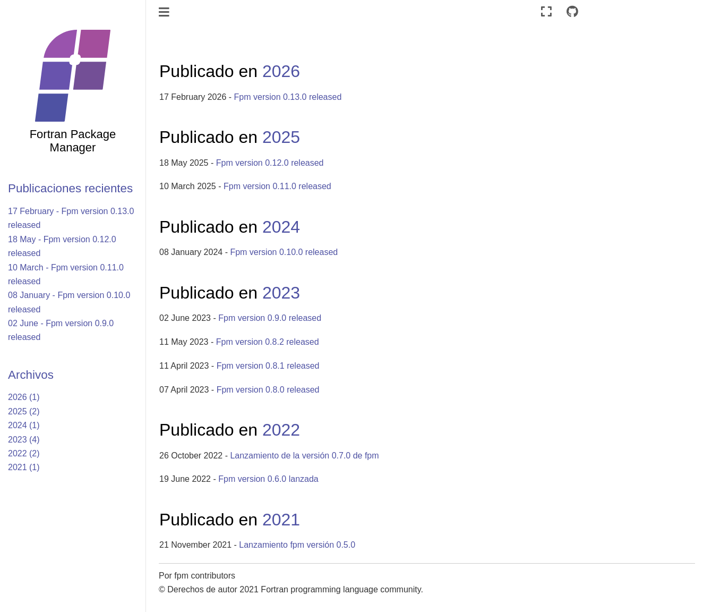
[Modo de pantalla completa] (546, 12)
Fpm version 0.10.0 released (284, 252)
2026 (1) (24, 397)
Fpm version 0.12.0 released (270, 162)
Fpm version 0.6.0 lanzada (268, 478)
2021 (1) (24, 467)
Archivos (31, 374)
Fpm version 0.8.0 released (268, 389)
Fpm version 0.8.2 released (267, 341)
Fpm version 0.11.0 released (277, 186)
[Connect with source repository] (572, 12)
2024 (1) (24, 425)
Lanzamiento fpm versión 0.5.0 (297, 544)
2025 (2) (24, 411)
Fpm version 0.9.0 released (269, 317)
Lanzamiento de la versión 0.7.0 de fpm (304, 455)
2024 (281, 226)
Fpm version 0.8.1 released (268, 365)
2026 (281, 71)
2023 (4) (24, 439)
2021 (281, 519)
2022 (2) (24, 453)
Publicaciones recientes (70, 188)
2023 (281, 292)
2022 (281, 429)
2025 (281, 137)
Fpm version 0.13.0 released (288, 96)
